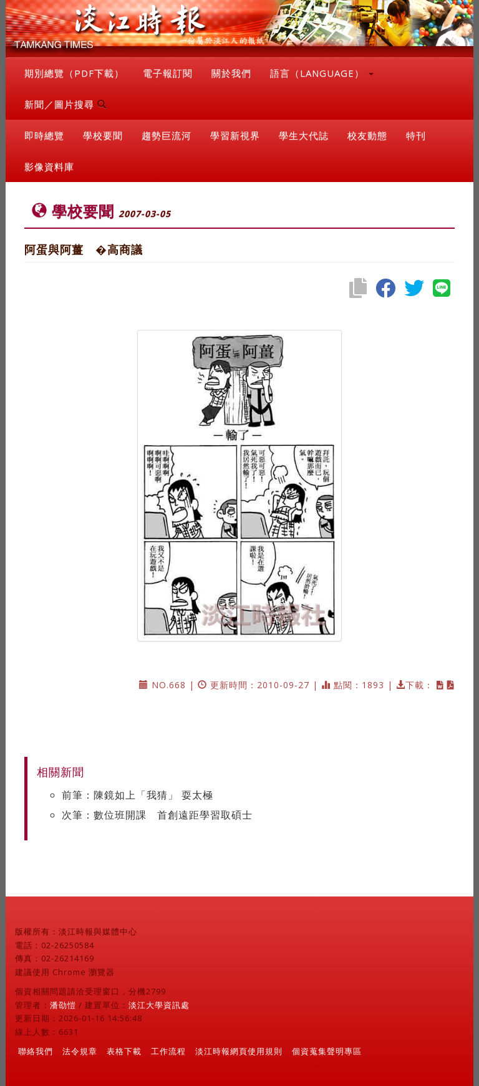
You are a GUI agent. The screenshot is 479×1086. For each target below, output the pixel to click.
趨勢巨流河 (166, 135)
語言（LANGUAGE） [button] (322, 73)
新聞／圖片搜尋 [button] (65, 104)
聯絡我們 (35, 1051)
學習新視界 (235, 135)
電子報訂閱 (168, 73)
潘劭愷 (63, 1005)
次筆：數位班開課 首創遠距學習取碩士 (157, 815)
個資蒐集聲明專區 (327, 1051)
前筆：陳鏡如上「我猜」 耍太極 (137, 795)
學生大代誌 (304, 135)
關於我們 (231, 73)
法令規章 (79, 1051)
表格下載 (124, 1051)
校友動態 (367, 135)
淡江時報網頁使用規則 (239, 1051)
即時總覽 (44, 135)
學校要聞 (103, 135)
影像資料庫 (49, 166)
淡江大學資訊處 (159, 1005)
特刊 (416, 135)
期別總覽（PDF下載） (74, 73)
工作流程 (168, 1051)
